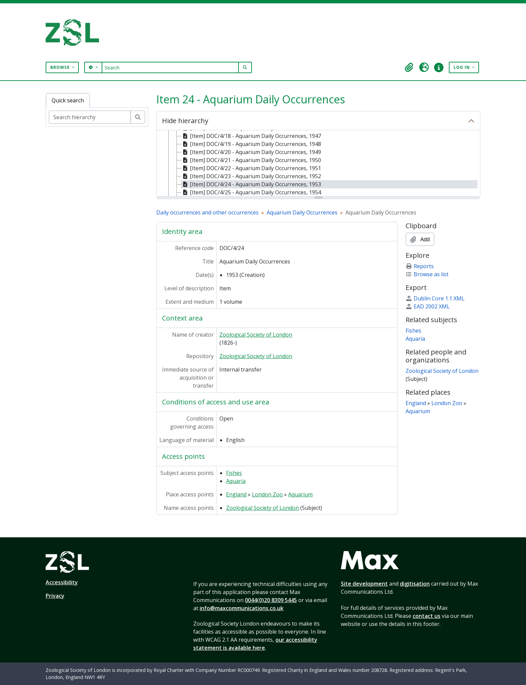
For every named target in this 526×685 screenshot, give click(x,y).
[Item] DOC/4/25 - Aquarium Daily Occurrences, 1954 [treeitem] (251, 192)
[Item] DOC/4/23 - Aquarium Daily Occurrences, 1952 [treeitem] (251, 176)
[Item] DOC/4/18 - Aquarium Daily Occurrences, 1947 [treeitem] (251, 136)
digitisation (415, 583)
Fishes (234, 473)
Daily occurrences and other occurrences (207, 212)
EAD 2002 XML (428, 306)
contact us (426, 616)
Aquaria (236, 481)
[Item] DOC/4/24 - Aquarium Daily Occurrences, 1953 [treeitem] (251, 184)
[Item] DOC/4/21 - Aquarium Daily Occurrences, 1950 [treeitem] (251, 160)
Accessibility (62, 582)
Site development (364, 583)
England (236, 494)
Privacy (55, 595)
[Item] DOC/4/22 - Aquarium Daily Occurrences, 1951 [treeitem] (251, 168)
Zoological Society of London (255, 334)
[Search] (170, 67)
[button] (409, 67)
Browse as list (427, 274)
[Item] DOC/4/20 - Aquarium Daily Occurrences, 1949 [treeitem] (251, 152)
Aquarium (300, 494)
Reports (420, 266)
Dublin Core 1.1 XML (435, 298)
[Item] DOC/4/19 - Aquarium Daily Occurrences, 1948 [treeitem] (251, 144)
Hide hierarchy (185, 120)
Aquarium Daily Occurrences (302, 212)
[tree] (318, 163)
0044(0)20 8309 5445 (271, 600)
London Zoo (267, 494)
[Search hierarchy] (90, 117)
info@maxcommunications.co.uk (241, 608)
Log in (462, 67)
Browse (60, 67)
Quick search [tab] (68, 100)
